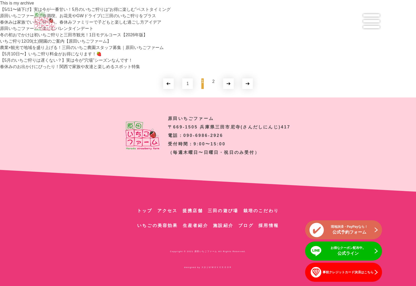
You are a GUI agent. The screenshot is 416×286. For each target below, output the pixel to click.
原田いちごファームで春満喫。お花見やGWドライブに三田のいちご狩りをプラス (78, 16)
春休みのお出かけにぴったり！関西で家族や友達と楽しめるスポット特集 (70, 66)
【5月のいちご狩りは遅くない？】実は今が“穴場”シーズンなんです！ (66, 60)
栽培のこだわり (261, 210)
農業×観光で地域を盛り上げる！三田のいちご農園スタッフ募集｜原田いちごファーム (82, 47)
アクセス (167, 210)
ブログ (246, 225)
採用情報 (268, 225)
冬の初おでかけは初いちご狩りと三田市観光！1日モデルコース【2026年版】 (74, 35)
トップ (145, 210)
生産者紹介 (195, 225)
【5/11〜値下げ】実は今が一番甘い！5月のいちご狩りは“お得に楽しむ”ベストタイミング (85, 9)
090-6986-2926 (203, 135)
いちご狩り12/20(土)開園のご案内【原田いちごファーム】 (55, 41)
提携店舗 (193, 210)
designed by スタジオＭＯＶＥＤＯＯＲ (208, 267)
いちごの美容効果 (157, 225)
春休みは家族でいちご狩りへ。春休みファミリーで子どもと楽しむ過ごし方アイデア (80, 22)
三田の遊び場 (223, 210)
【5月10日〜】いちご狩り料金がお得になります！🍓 (51, 54)
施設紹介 (223, 225)
